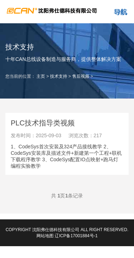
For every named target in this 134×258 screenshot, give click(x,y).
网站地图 (45, 235)
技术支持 (58, 76)
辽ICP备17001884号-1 (76, 235)
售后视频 (80, 76)
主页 (40, 76)
